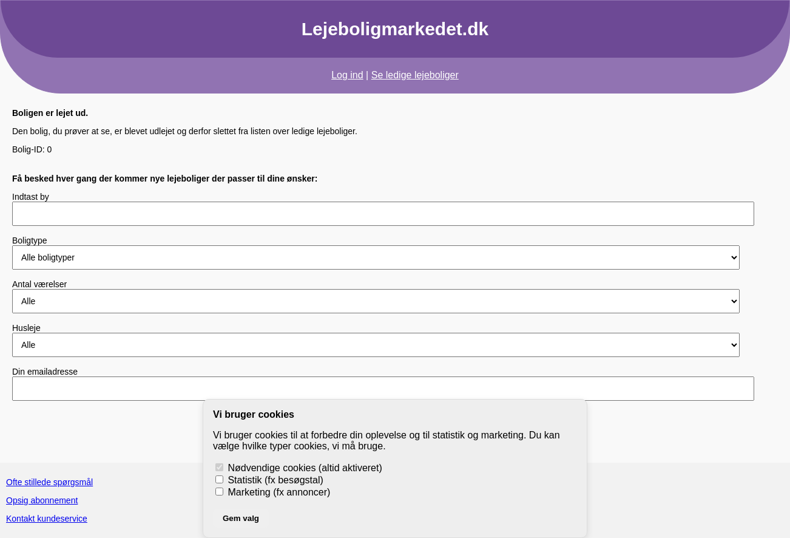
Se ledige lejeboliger (415, 75)
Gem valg (241, 518)
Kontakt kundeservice (46, 518)
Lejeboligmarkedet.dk (395, 29)
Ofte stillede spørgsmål (49, 482)
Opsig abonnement (42, 500)
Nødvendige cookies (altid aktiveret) (298, 468)
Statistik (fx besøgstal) (269, 480)
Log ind (347, 75)
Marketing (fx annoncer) (272, 492)
